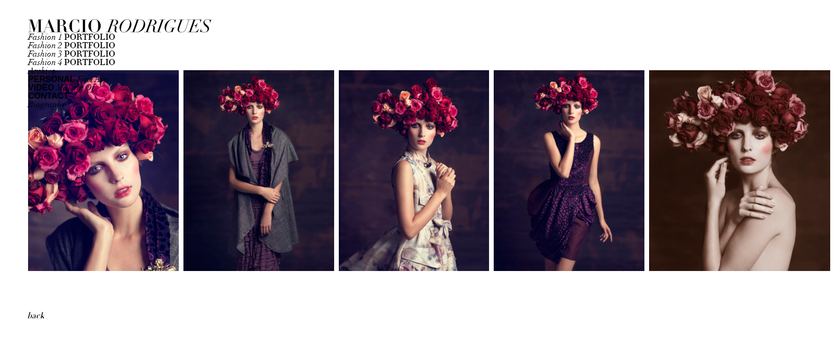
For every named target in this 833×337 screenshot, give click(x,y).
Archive (41, 71)
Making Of (61, 87)
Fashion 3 (71, 54)
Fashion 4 (71, 62)
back (35, 315)
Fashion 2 (71, 45)
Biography (47, 104)
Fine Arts (68, 79)
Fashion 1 (71, 37)
